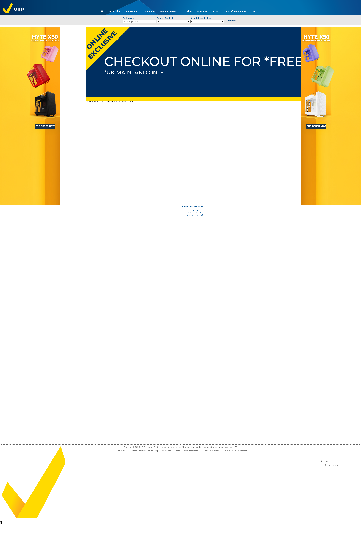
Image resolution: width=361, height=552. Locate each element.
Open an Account (169, 11)
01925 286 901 (335, 461)
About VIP (122, 451)
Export (216, 11)
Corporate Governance (211, 451)
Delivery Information (196, 215)
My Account (132, 11)
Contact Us (149, 11)
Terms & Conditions (148, 451)
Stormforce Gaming (235, 11)
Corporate (202, 11)
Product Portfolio (195, 212)
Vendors (187, 11)
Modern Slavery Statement (185, 451)
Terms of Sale (164, 451)
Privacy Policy (230, 451)
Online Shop (114, 11)
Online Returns (193, 210)
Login (254, 11)
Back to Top (331, 465)
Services (133, 451)
